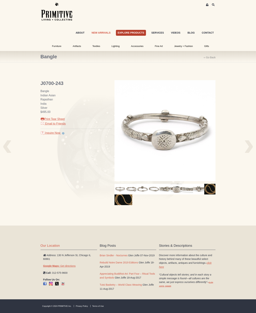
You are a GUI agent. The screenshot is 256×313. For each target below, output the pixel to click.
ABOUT (80, 32)
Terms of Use (98, 306)
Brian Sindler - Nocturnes (113, 255)
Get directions (59, 265)
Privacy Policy (82, 306)
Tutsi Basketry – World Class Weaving (121, 284)
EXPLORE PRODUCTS (131, 32)
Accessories (137, 46)
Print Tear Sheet (53, 119)
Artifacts (77, 46)
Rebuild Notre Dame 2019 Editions (119, 262)
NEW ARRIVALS (101, 32)
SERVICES (157, 32)
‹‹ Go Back (210, 57)
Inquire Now (51, 132)
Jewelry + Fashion (183, 46)
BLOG (191, 32)
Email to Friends (53, 123)
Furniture (56, 46)
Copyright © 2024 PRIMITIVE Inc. (57, 306)
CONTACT (208, 32)
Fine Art (159, 46)
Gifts (206, 46)
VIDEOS (175, 32)
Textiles (96, 46)
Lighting (115, 46)
